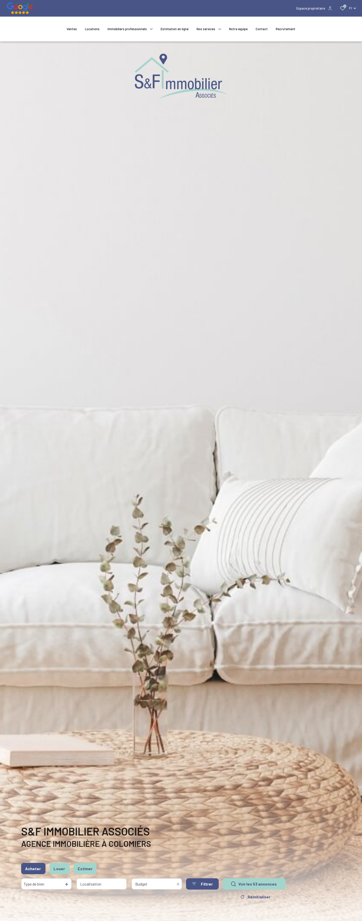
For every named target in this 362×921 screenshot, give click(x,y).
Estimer (85, 869)
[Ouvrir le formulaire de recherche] (202, 885)
